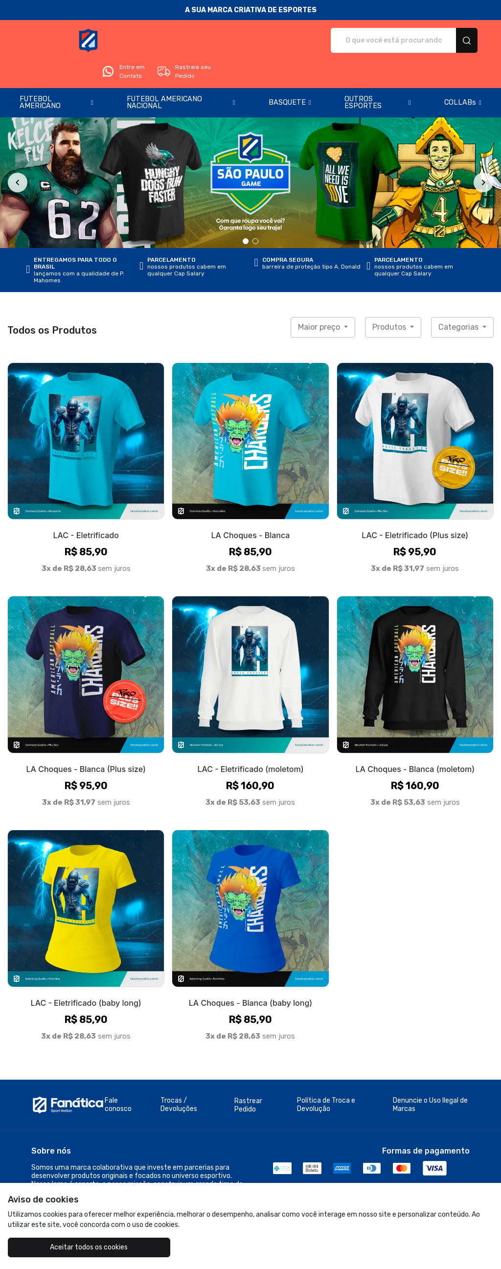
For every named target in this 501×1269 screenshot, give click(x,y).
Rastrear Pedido (248, 1077)
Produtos (390, 299)
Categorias (459, 299)
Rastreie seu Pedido (439, 40)
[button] (56, 75)
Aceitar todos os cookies (69, 1247)
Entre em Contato (379, 40)
